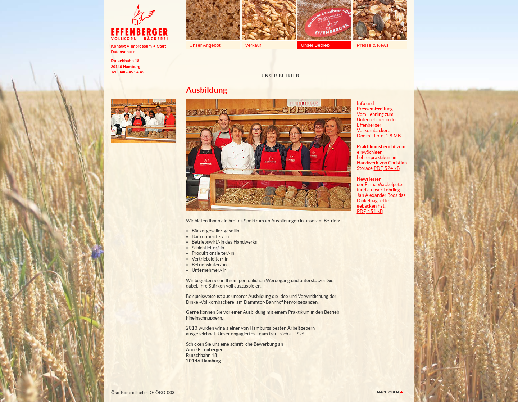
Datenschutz (123, 52)
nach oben (390, 392)
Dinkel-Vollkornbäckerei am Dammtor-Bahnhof (234, 302)
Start (161, 46)
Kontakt (118, 46)
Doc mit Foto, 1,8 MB (379, 136)
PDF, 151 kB (370, 211)
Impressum (141, 46)
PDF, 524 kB (387, 168)
